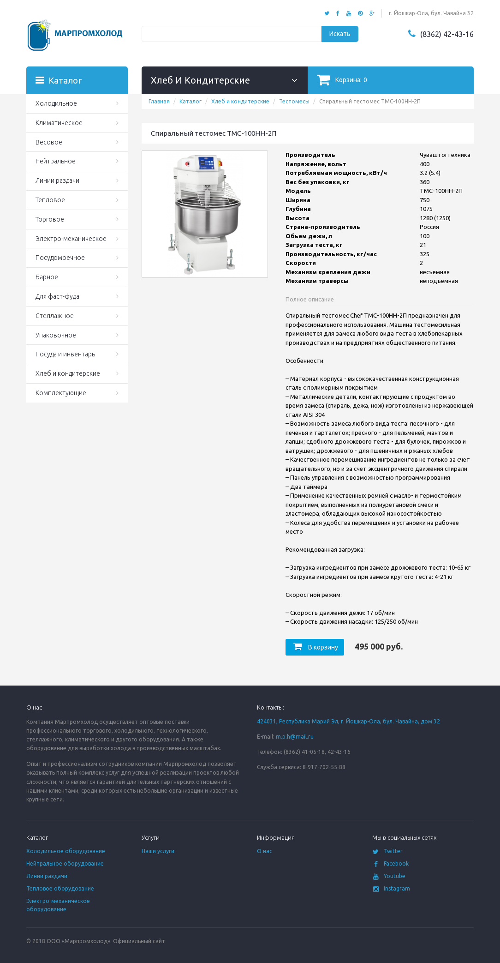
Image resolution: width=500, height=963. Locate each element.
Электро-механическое (71, 238)
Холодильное (56, 103)
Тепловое (50, 200)
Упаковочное (56, 335)
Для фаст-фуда (57, 296)
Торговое (50, 219)
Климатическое (59, 122)
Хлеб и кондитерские (240, 101)
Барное (47, 277)
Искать (340, 33)
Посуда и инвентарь (65, 354)
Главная (159, 101)
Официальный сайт (139, 941)
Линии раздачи (57, 180)
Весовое (49, 142)
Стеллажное (55, 315)
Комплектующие (61, 393)
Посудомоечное (60, 257)
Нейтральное (56, 161)
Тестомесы (294, 101)
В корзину (315, 647)
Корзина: (342, 79)
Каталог (190, 101)
